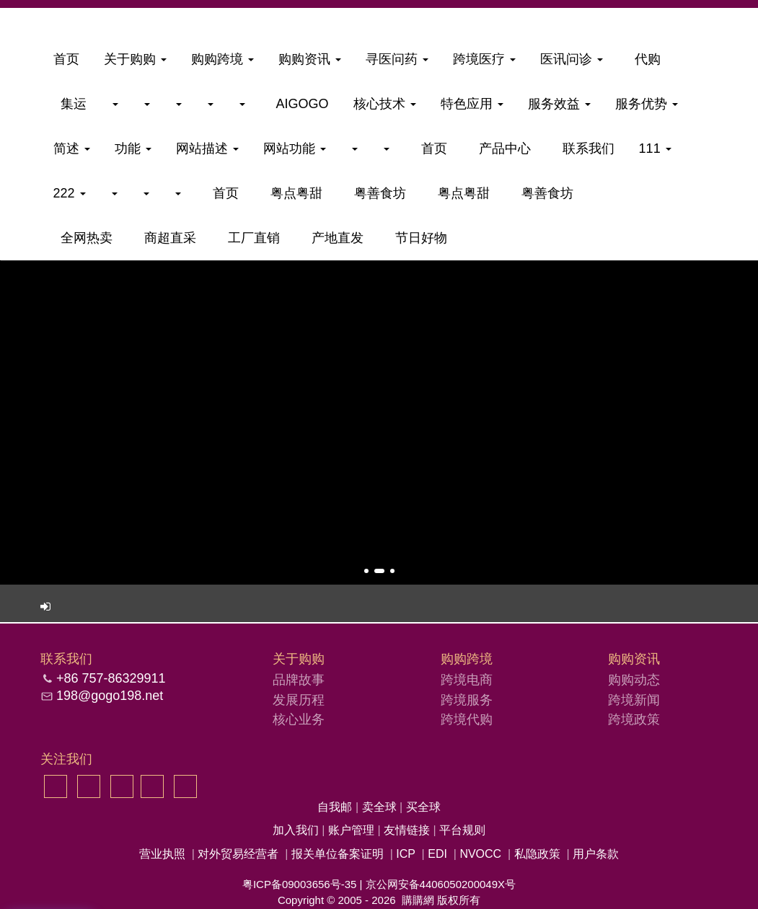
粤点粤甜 (292, 193)
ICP (405, 854)
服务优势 (646, 104)
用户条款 (596, 854)
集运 (70, 104)
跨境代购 (467, 719)
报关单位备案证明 (337, 854)
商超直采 (166, 238)
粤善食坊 (376, 193)
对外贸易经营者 (238, 854)
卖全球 (381, 807)
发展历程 (299, 700)
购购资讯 (309, 59)
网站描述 (207, 148)
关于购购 (135, 59)
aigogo (299, 104)
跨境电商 (467, 680)
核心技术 (384, 104)
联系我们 (584, 148)
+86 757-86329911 (111, 678)
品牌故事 (299, 680)
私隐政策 (537, 854)
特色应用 (472, 104)
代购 (644, 59)
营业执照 (162, 854)
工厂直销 (250, 238)
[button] (366, 571)
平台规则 (462, 830)
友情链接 (408, 830)
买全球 (423, 807)
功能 (133, 148)
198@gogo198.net (109, 695)
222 (69, 193)
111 (655, 148)
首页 (66, 59)
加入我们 (297, 830)
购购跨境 (222, 59)
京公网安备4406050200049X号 (441, 884)
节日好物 (417, 238)
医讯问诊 (571, 59)
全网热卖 (83, 238)
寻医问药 (397, 59)
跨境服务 (467, 700)
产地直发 (333, 238)
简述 (71, 148)
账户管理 (352, 830)
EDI (437, 854)
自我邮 (336, 807)
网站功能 (294, 148)
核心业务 (299, 719)
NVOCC (480, 854)
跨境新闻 (634, 700)
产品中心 (501, 148)
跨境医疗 (484, 59)
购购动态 (634, 680)
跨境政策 (634, 719)
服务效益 (559, 104)
